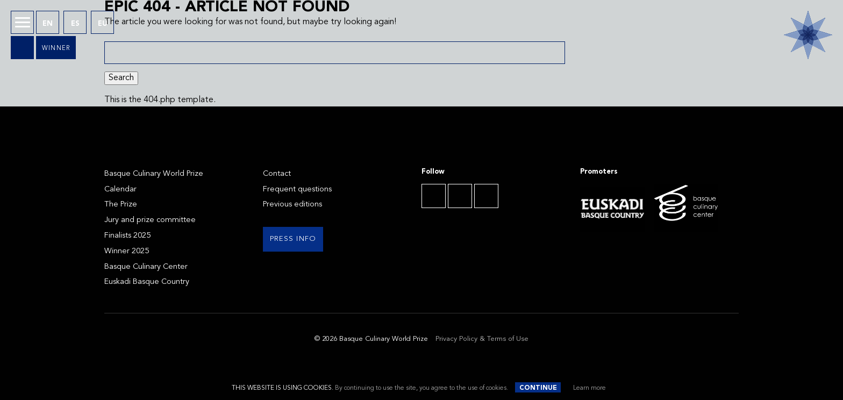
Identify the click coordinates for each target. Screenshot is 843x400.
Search (121, 78)
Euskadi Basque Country (146, 282)
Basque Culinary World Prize (153, 174)
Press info (293, 238)
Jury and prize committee (150, 220)
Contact (277, 174)
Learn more (589, 388)
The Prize (120, 205)
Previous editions (292, 205)
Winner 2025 (126, 251)
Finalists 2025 (127, 236)
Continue (538, 388)
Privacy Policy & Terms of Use (481, 338)
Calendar (120, 189)
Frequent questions (297, 189)
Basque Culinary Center (146, 267)
